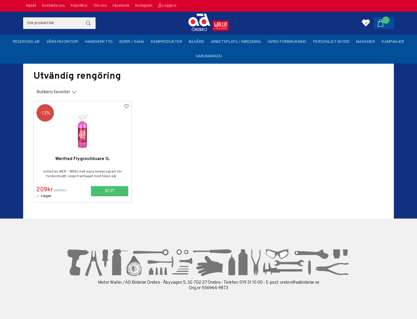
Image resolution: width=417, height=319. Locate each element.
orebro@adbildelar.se (299, 282)
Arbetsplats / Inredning (236, 41)
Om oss (100, 5)
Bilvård (196, 41)
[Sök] (59, 23)
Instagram (143, 5)
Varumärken (209, 56)
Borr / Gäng (131, 41)
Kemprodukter (166, 41)
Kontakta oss (53, 5)
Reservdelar (26, 41)
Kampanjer (393, 41)
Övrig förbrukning (287, 41)
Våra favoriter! (62, 41)
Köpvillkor (79, 5)
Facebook (121, 5)
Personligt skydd (331, 41)
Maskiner (365, 41)
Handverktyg (99, 41)
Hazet (31, 5)
